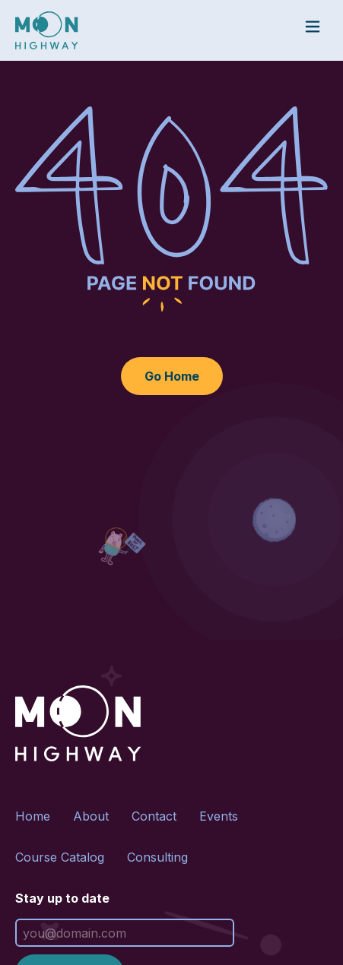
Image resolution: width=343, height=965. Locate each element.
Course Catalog (59, 857)
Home (32, 816)
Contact (154, 816)
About (91, 816)
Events (218, 816)
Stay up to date (62, 898)
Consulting (157, 857)
